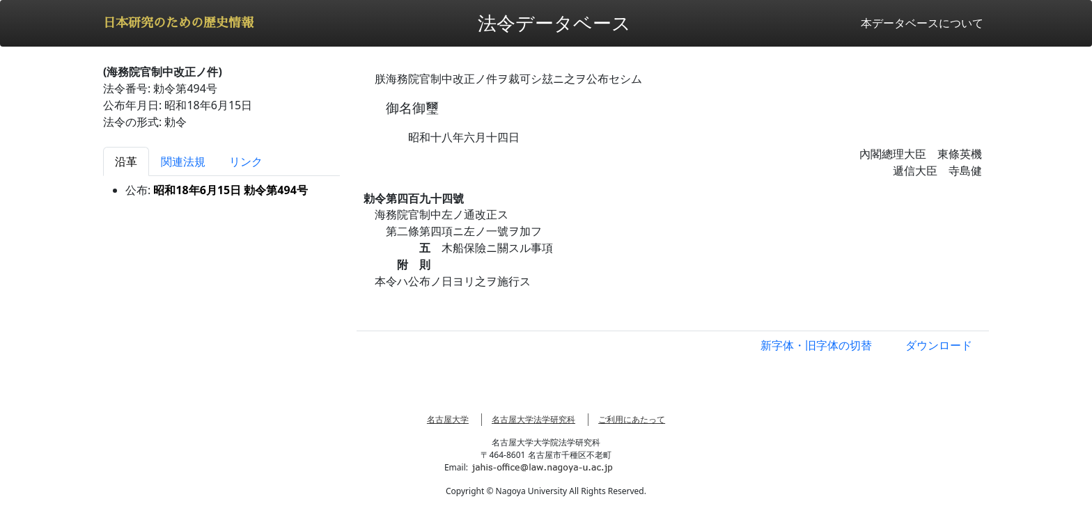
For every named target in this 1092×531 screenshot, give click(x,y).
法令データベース (554, 22)
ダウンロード (938, 345)
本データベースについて (922, 23)
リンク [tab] (246, 161)
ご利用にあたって (631, 419)
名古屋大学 (448, 419)
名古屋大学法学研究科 (533, 419)
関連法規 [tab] (183, 161)
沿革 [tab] (126, 161)
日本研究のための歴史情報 (178, 23)
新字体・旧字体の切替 (816, 345)
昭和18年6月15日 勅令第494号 (230, 190)
